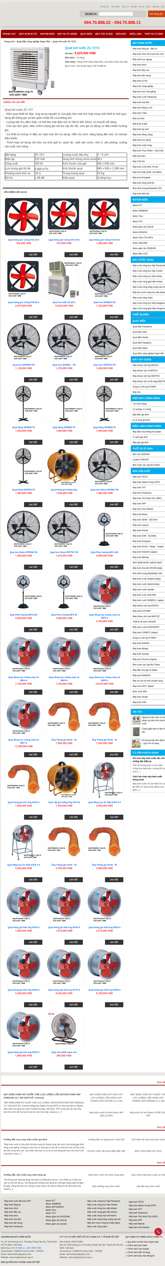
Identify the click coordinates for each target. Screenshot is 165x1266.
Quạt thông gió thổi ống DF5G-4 (104, 927)
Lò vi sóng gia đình (141, 420)
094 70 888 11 (18, 1248)
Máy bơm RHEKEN (141, 675)
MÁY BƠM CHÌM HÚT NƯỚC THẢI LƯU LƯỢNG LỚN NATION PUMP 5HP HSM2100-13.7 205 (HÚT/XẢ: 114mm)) (42, 1096)
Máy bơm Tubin (140, 113)
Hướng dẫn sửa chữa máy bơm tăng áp (25, 1175)
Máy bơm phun (139, 65)
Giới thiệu (115, 7)
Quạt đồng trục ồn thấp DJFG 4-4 (23, 865)
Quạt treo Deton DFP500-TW (104, 490)
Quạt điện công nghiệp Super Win (33, 41)
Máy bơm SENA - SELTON (145, 520)
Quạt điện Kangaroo (142, 343)
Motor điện (47, 34)
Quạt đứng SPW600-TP (64, 427)
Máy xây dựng (104, 34)
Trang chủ (104, 7)
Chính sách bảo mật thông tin (141, 1256)
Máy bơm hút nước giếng (144, 91)
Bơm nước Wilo (140, 691)
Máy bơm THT (139, 487)
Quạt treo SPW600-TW (105, 302)
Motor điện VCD (140, 254)
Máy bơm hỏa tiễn (141, 102)
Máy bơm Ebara (140, 514)
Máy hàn (137, 392)
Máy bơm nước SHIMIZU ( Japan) (148, 600)
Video (148, 7)
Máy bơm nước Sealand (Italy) (147, 579)
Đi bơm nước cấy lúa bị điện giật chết (106, 1151)
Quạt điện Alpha (140, 348)
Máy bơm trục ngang (142, 59)
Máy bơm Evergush (142, 541)
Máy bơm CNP (139, 702)
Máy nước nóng (67, 34)
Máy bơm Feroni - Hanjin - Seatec (148, 546)
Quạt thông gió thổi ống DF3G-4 (24, 802)
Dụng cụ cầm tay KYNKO (144, 387)
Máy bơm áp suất (141, 129)
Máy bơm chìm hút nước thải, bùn (148, 54)
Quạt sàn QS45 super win (64, 1052)
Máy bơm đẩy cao (141, 70)
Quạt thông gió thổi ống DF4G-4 (64, 927)
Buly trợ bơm (138, 118)
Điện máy (121, 34)
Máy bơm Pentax (140, 530)
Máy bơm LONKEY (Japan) (145, 632)
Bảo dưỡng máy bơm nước (106, 1186)
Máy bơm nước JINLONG (144, 595)
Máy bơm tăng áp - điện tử (145, 48)
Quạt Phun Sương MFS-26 (64, 615)
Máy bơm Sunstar (141, 654)
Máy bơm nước (28, 34)
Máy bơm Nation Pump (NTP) (146, 482)
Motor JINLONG (140, 243)
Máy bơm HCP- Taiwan (143, 686)
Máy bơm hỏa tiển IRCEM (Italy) (147, 568)
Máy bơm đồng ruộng (142, 134)
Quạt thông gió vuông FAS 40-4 (64, 240)
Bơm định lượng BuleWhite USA (147, 573)
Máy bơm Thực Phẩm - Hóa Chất (148, 150)
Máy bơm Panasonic (142, 493)
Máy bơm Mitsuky (141, 557)
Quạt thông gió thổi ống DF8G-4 (104, 990)
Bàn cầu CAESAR (141, 454)
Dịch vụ (125, 7)
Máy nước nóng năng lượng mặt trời (104, 1219)
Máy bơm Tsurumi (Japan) (145, 659)
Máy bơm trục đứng (142, 140)
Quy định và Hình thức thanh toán (143, 1242)
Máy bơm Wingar (140, 648)
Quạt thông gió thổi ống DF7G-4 (64, 990)
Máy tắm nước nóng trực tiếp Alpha (103, 1223)
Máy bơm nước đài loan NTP (17, 1201)
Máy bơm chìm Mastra (143, 509)
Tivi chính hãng (140, 404)
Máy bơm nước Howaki (143, 589)
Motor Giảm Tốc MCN (143, 237)
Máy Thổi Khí (139, 161)
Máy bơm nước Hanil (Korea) (146, 584)
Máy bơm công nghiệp (143, 86)
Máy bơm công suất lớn (143, 183)
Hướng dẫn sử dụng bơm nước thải (106, 1139)
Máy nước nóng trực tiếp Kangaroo (149, 303)
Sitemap (155, 7)
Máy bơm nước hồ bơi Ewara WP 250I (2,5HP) (106, 1114)
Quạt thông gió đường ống (64, 490)
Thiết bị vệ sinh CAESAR (144, 622)
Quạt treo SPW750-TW (105, 365)
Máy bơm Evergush (142, 177)
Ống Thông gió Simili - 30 (64, 740)
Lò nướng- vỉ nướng (142, 409)
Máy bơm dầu (139, 156)
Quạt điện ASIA (140, 332)
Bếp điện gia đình (141, 414)
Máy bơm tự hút (140, 81)
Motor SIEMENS (140, 211)
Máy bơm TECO (140, 477)
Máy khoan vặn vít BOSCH (145, 370)
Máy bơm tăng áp (12, 1204)
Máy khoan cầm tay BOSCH (146, 365)
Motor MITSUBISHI (55, 1207)
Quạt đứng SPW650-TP (104, 427)
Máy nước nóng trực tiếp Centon (148, 271)
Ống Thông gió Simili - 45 (104, 865)
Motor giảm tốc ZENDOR (144, 248)
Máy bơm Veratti (140, 697)
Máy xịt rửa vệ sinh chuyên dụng (148, 681)
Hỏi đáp (133, 7)
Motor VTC (138, 221)
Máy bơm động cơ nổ (142, 108)
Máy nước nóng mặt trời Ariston (101, 1215)
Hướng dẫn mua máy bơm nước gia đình (25, 1139)
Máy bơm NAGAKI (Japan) (145, 552)
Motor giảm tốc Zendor (56, 1224)
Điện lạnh (135, 34)
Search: (91, 14)
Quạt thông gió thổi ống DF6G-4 (24, 990)
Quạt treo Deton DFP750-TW (64, 552)
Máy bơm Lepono (141, 525)
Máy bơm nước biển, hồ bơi (145, 167)
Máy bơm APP (139, 503)
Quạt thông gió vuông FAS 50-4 (104, 240)
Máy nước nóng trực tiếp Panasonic (103, 1201)
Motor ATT (137, 205)
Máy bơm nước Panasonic (145, 97)
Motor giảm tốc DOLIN (143, 227)
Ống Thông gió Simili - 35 (64, 865)
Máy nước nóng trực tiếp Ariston (147, 276)
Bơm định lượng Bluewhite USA (147, 188)
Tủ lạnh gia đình (140, 437)
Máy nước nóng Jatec (143, 297)
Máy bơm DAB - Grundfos (145, 536)
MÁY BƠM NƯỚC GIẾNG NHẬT (147, 562)
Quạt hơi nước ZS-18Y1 (64, 302)
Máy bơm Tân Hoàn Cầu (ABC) (147, 498)
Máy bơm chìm (11, 1208)
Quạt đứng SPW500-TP (23, 427)
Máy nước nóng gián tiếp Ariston (148, 281)
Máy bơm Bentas (136, 1224)
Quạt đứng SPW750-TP (23, 490)
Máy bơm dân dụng (141, 75)
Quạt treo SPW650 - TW (64, 365)
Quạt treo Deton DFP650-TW (24, 552)
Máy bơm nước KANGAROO (146, 627)
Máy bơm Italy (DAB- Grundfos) (147, 172)
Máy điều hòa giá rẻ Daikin (145, 670)
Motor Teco (138, 216)
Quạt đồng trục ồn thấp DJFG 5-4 (104, 802)
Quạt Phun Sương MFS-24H (23, 615)
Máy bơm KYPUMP (142, 611)
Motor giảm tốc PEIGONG (58, 1216)
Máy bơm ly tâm (140, 124)
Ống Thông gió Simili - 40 (104, 740)
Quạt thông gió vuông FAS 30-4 (23, 240)
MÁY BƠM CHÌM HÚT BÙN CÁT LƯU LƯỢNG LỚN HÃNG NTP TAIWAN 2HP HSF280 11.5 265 (106, 1097)
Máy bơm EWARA (141, 643)
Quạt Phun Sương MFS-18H (104, 552)
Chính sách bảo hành (137, 1245)
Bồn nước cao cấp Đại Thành (146, 465)
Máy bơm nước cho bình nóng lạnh (106, 1175)
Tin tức (141, 7)
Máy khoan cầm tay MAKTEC (146, 376)
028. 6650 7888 (34, 1248)
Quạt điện (86, 34)
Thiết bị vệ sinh (154, 34)
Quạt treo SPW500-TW (24, 365)
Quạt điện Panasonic (142, 326)
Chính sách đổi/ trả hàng (138, 1252)
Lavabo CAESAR (141, 459)
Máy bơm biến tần (141, 193)
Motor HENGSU (140, 232)
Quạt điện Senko (140, 337)
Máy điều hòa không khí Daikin (147, 432)
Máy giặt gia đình (141, 442)
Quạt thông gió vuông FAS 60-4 (23, 302)
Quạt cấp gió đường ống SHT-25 (64, 802)
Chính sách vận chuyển (138, 1249)
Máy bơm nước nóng (142, 145)
